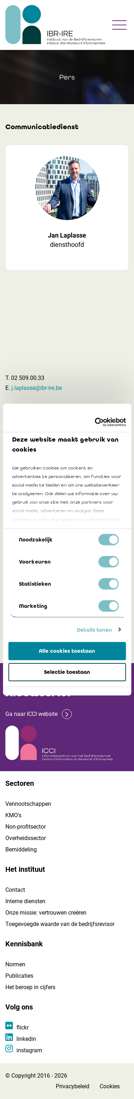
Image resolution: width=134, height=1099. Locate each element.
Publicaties (19, 975)
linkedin (26, 1039)
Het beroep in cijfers (30, 987)
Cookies (110, 1086)
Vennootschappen (28, 803)
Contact (15, 889)
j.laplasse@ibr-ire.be (36, 388)
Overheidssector (25, 838)
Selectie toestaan (67, 672)
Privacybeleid (72, 1086)
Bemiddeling (21, 849)
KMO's (13, 815)
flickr (22, 1027)
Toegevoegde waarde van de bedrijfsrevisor (59, 924)
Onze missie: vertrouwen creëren (45, 912)
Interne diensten (25, 901)
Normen (15, 964)
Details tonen (94, 629)
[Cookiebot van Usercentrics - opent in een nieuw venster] (95, 422)
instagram (29, 1050)
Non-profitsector (25, 826)
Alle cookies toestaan (67, 651)
